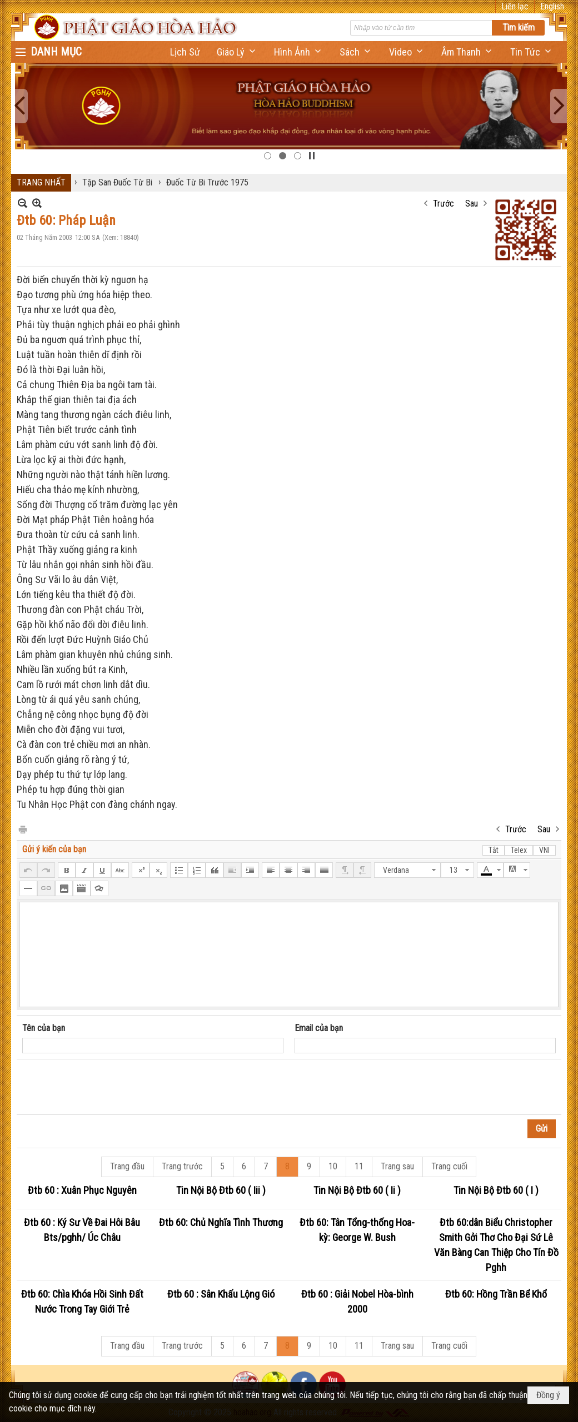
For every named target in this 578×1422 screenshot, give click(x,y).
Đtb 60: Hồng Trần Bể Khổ (496, 1294)
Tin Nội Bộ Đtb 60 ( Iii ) (221, 1190)
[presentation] (106, 1087)
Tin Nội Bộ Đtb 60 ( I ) (496, 1190)
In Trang (22, 829)
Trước (443, 203)
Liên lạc (515, 6)
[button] (237, 52)
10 (332, 1166)
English (552, 6)
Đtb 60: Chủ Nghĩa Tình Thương (221, 1222)
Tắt (494, 850)
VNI (544, 850)
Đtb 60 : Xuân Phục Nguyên (82, 1190)
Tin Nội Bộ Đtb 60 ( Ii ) (357, 1190)
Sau (471, 203)
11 (359, 1166)
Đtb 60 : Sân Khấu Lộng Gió (221, 1294)
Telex (519, 850)
